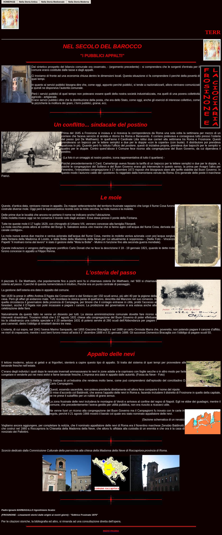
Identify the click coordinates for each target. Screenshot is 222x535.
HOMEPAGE (9, 2)
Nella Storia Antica (28, 2)
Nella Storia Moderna (78, 2)
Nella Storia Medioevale (53, 2)
